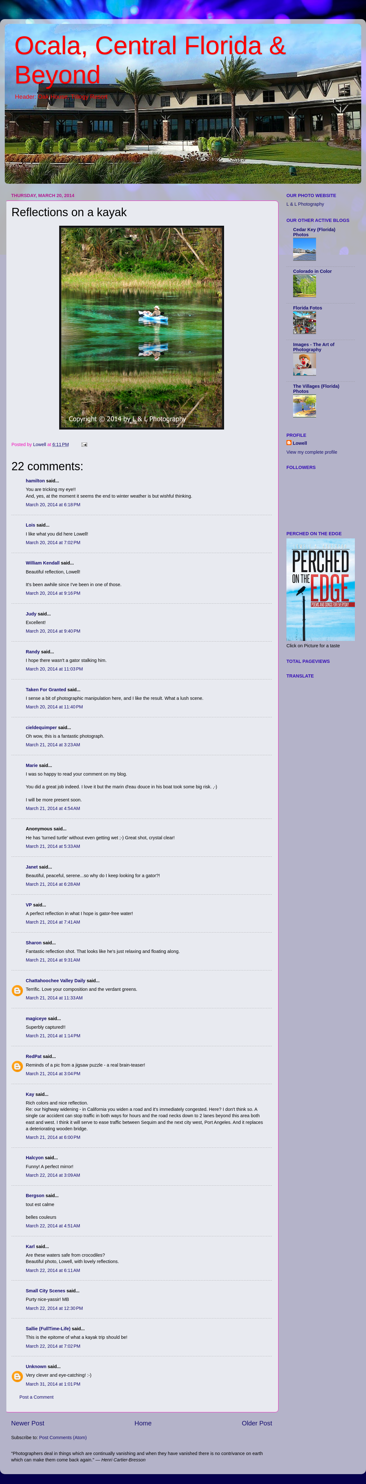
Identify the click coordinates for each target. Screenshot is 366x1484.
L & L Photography (305, 204)
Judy (31, 613)
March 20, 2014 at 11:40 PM (54, 706)
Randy (33, 651)
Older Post (257, 1423)
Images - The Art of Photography (313, 347)
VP (29, 904)
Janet (32, 867)
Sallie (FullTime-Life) (48, 1328)
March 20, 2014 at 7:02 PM (53, 542)
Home (143, 1423)
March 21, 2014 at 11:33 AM (54, 997)
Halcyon (35, 1157)
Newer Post (27, 1423)
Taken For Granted (46, 689)
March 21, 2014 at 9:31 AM (53, 959)
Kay (30, 1094)
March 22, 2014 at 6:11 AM (53, 1270)
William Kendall (43, 562)
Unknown (36, 1366)
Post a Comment (36, 1397)
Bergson (35, 1195)
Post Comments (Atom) (63, 1437)
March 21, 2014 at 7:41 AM (53, 922)
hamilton (35, 480)
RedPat (34, 1056)
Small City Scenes (45, 1290)
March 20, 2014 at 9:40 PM (53, 631)
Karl (30, 1246)
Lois (30, 525)
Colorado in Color (312, 271)
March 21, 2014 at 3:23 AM (53, 744)
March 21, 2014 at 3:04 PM (53, 1073)
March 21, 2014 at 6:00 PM (53, 1137)
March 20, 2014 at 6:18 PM (53, 504)
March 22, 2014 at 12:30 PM (54, 1308)
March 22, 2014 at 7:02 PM (53, 1346)
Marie (32, 765)
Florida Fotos (307, 307)
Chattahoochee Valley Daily (55, 980)
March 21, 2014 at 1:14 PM (53, 1035)
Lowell (300, 443)
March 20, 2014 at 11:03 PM (54, 668)
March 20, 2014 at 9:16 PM (53, 593)
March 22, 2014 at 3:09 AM (53, 1175)
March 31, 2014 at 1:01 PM (53, 1384)
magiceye (36, 1018)
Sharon (34, 942)
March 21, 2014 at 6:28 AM (53, 884)
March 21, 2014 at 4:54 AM (53, 808)
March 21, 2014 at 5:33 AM (53, 846)
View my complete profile (311, 452)
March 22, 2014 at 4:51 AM (53, 1225)
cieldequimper (41, 727)
